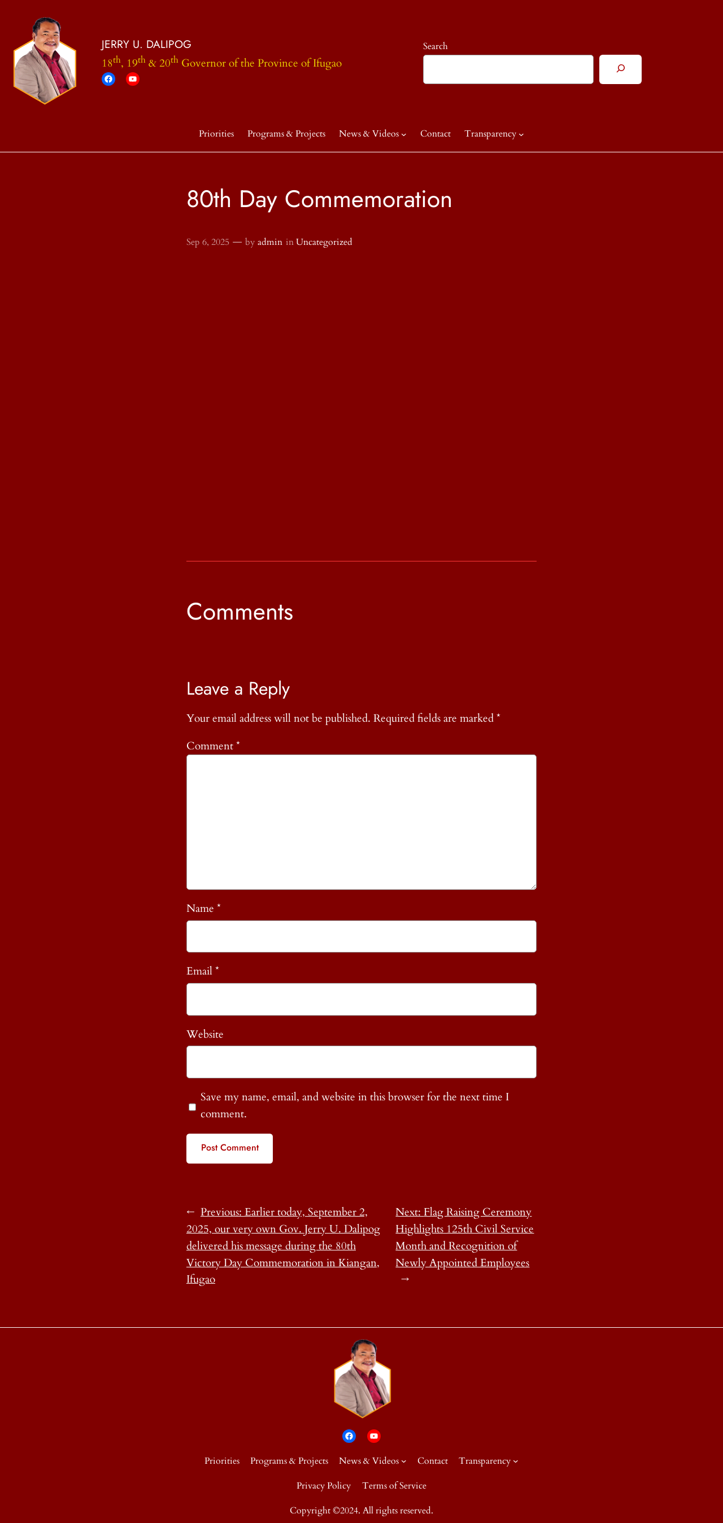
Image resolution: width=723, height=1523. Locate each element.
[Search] (620, 69)
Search (435, 46)
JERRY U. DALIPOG (146, 44)
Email (202, 971)
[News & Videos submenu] (404, 134)
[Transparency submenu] (521, 134)
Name (203, 908)
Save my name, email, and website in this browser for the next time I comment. (355, 1105)
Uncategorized (324, 242)
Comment (213, 746)
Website (205, 1034)
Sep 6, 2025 (207, 242)
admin (270, 242)
